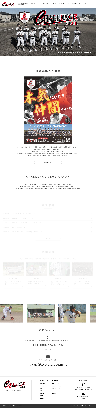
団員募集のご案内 (76, 4)
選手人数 (42, 393)
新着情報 (54, 393)
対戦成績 (54, 4)
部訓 (41, 388)
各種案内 (55, 380)
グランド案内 (46, 4)
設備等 (41, 395)
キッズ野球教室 (56, 388)
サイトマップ (74, 406)
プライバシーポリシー (87, 406)
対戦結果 (42, 398)
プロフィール (36, 4)
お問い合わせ (87, 4)
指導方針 (42, 386)
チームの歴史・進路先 (64, 4)
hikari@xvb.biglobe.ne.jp (48, 365)
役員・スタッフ (44, 391)
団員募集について (48, 163)
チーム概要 (42, 383)
